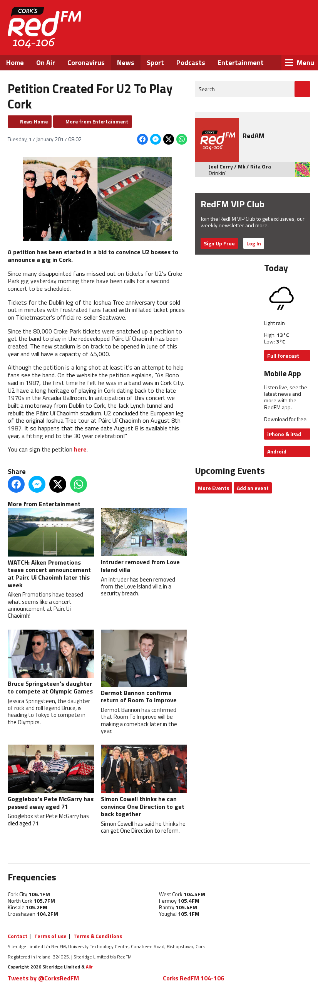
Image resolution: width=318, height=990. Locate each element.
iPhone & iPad (284, 434)
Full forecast (283, 356)
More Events (213, 488)
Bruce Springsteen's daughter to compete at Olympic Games (51, 663)
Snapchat (292, 41)
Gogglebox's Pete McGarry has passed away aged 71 (51, 778)
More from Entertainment (96, 121)
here (80, 449)
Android (276, 451)
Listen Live (261, 19)
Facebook (230, 41)
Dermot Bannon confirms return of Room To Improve (144, 667)
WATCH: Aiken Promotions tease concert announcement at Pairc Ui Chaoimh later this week (51, 549)
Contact (17, 936)
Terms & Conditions (98, 936)
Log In (253, 243)
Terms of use (50, 936)
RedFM (44, 27)
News (125, 62)
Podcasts (190, 62)
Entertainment (241, 62)
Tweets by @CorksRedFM (43, 978)
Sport (155, 62)
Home (15, 62)
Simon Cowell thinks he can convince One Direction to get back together (144, 781)
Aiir (89, 966)
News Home (34, 121)
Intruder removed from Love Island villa (144, 541)
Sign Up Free (219, 243)
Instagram (271, 41)
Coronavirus (86, 62)
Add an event (253, 488)
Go (302, 89)
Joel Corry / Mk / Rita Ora (240, 166)
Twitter (251, 41)
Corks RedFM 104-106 (193, 978)
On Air (45, 62)
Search (207, 89)
